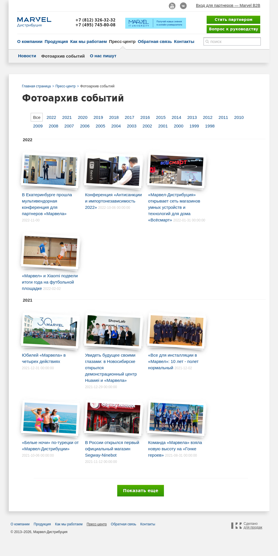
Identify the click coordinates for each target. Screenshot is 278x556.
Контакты (184, 41)
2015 (160, 117)
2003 (131, 125)
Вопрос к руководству (233, 29)
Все (37, 117)
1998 (210, 125)
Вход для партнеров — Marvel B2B (228, 5)
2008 (53, 125)
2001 (163, 125)
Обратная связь (155, 41)
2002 (147, 125)
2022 (51, 117)
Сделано (253, 525)
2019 (98, 117)
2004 (116, 125)
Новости (27, 55)
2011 (223, 117)
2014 (176, 117)
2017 (129, 117)
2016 (145, 117)
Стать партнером (233, 19)
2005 (100, 125)
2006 (84, 125)
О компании (29, 41)
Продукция (56, 41)
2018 (114, 117)
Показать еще (140, 490)
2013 (192, 117)
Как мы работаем (88, 41)
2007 (69, 125)
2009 (38, 125)
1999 (194, 125)
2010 (239, 117)
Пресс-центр (122, 41)
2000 (178, 125)
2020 (82, 117)
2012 (207, 117)
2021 (67, 117)
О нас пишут (103, 55)
